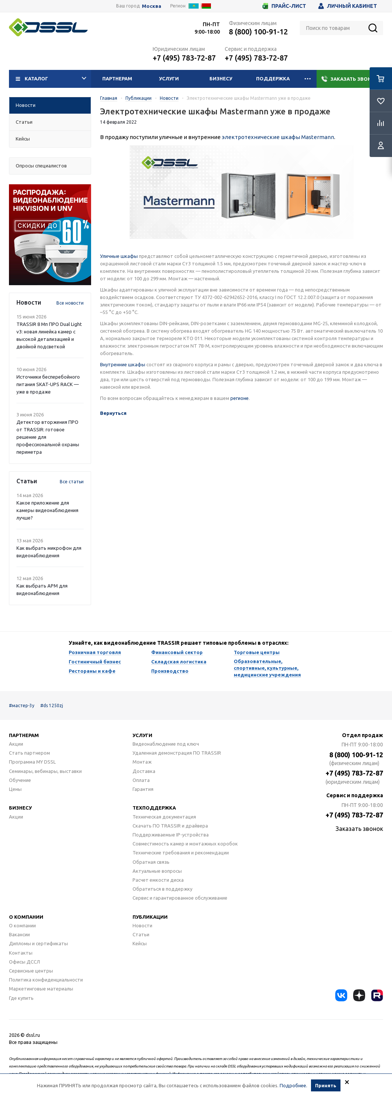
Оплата (141, 780)
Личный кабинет (347, 6)
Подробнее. (293, 1087)
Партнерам (117, 78)
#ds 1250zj (51, 705)
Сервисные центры (31, 970)
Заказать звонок (350, 79)
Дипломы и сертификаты (38, 943)
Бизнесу (220, 78)
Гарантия (143, 789)
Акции (16, 743)
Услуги (169, 78)
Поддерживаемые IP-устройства (171, 834)
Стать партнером (29, 752)
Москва (151, 6)
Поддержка (273, 78)
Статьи (141, 934)
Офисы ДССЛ (24, 961)
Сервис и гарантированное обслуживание (180, 897)
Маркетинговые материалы (41, 988)
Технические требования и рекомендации (181, 852)
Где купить (21, 998)
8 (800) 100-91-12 (258, 31)
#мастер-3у (21, 705)
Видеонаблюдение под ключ (166, 743)
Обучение (20, 780)
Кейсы (140, 943)
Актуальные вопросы (157, 870)
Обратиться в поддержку (162, 888)
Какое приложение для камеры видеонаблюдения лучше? (47, 510)
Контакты (20, 952)
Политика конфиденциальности (46, 979)
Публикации (150, 916)
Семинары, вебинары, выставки (45, 771)
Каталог (51, 79)
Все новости (70, 303)
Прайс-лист (284, 6)
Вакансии (19, 934)
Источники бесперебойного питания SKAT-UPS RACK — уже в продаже (48, 384)
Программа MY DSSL (32, 761)
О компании (26, 916)
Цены (15, 789)
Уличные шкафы (119, 256)
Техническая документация (164, 816)
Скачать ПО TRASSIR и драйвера (170, 825)
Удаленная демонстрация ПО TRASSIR (177, 752)
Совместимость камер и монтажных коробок (185, 843)
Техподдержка (154, 807)
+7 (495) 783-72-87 (184, 57)
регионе (239, 398)
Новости (142, 925)
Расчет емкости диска (158, 879)
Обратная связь (151, 862)
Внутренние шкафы (122, 364)
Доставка (144, 771)
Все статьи (72, 481)
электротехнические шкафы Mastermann (278, 137)
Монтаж (142, 761)
